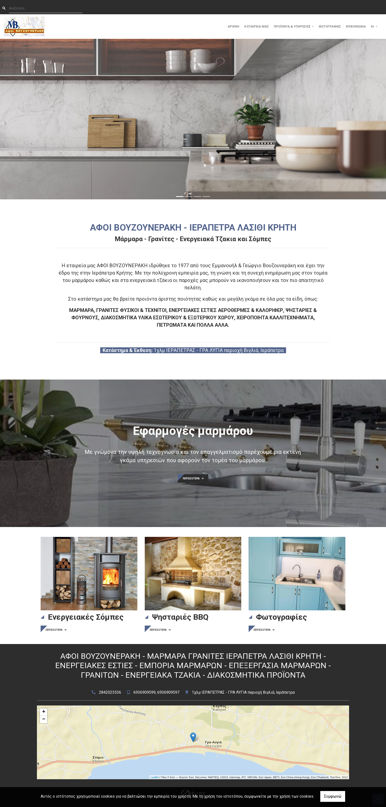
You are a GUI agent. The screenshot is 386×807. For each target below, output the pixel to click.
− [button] (43, 719)
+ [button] (43, 712)
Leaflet (155, 777)
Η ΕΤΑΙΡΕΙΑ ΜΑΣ (256, 26)
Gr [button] (373, 26)
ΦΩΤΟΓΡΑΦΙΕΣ (330, 26)
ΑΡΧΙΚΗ (233, 26)
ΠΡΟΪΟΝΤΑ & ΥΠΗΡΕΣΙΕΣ (292, 26)
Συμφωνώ (332, 796)
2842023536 (110, 692)
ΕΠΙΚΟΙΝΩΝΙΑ (356, 26)
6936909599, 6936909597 (156, 692)
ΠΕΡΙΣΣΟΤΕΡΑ (193, 478)
